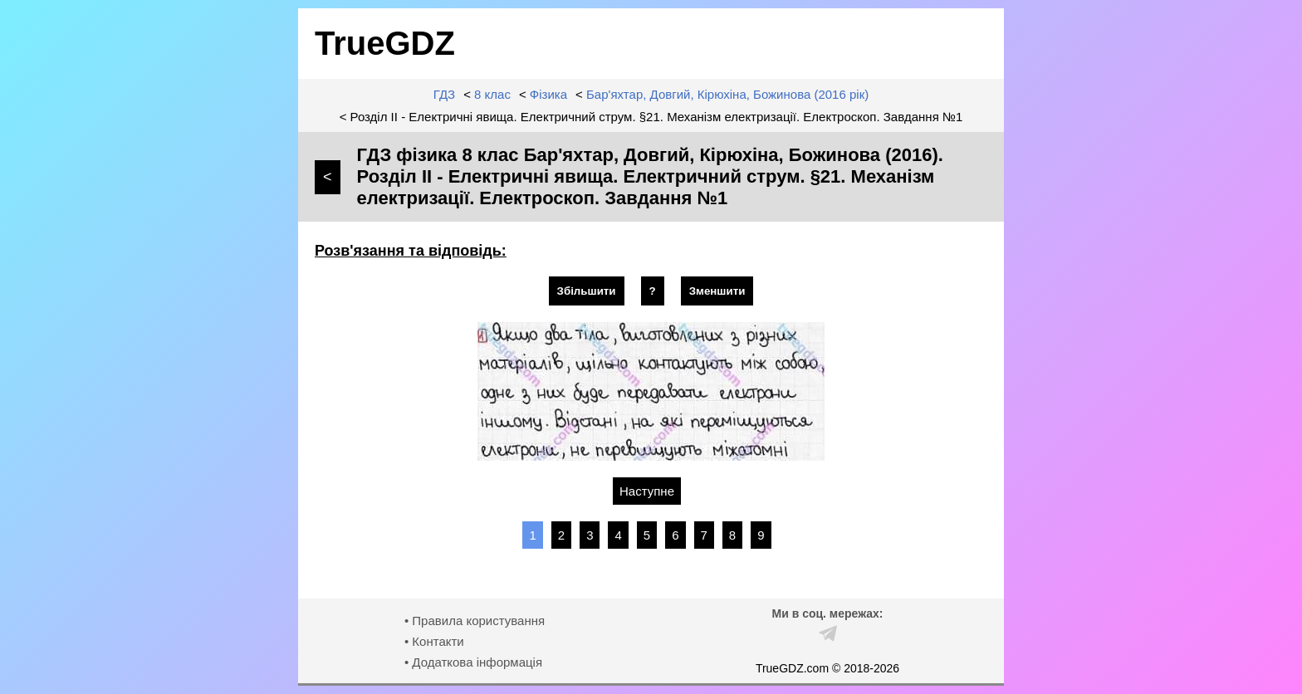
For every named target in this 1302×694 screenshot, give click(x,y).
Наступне (646, 491)
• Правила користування (474, 620)
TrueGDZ (385, 43)
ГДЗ (444, 94)
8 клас (492, 94)
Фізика (548, 94)
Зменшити (717, 291)
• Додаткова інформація (473, 662)
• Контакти (434, 641)
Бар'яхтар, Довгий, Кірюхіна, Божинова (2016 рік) (727, 94)
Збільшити (586, 291)
